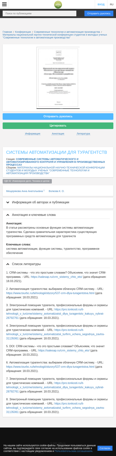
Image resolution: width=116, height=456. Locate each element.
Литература (83, 133)
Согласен (105, 448)
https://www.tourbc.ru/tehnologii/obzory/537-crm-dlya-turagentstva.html (50, 293)
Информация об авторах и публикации (37, 202)
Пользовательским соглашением (73, 451)
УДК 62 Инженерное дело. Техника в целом (27, 181)
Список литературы (23, 264)
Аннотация (58, 133)
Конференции (23, 31)
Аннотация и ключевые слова (31, 215)
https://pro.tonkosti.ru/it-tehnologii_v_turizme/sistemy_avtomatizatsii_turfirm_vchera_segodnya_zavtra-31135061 (55, 334)
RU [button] (111, 4)
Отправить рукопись (99, 13)
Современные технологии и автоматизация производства (67, 31)
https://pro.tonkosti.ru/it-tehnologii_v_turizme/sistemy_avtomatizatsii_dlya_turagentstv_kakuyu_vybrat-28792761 (55, 313)
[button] (4, 4)
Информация (32, 133)
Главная (7, 31)
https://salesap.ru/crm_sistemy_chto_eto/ (56, 276)
